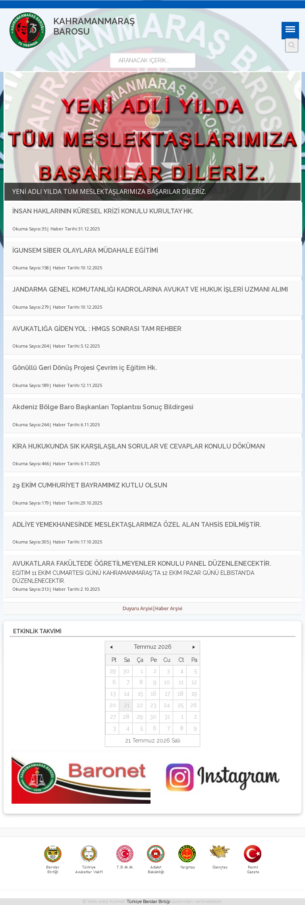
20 (112, 705)
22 (140, 705)
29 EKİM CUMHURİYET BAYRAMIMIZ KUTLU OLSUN (89, 485)
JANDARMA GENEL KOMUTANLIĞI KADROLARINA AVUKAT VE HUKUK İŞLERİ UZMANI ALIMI (150, 289)
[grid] (152, 694)
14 (126, 693)
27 (113, 717)
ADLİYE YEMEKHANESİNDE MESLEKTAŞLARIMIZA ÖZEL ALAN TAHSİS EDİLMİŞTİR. (136, 524)
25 (180, 705)
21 (126, 705)
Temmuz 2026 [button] (153, 647)
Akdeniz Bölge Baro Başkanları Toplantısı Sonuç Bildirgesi (102, 407)
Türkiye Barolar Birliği (148, 901)
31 (167, 717)
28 (126, 717)
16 (153, 693)
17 (167, 693)
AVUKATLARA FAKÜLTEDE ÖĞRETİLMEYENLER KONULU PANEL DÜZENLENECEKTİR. (141, 563)
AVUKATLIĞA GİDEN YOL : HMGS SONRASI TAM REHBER (96, 329)
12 (194, 682)
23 (153, 705)
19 (194, 693)
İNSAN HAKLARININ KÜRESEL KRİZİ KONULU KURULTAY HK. (102, 211)
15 (140, 693)
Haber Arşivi (168, 608)
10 (167, 682)
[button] (111, 647)
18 (180, 693)
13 (113, 693)
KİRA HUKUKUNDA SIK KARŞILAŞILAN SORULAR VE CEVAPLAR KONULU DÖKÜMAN (138, 446)
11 (181, 682)
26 (193, 705)
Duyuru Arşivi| (139, 608)
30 (126, 671)
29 (113, 671)
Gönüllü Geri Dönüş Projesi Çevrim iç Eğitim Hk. (84, 367)
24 (167, 705)
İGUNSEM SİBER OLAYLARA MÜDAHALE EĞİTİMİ (85, 250)
